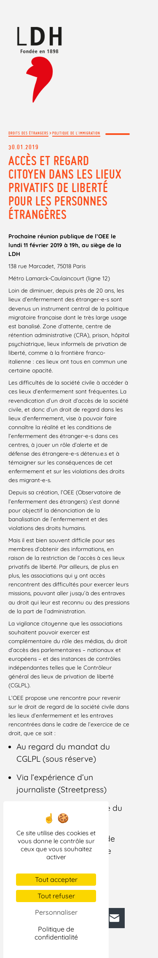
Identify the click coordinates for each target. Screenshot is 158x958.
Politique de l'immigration (76, 133)
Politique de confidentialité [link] (56, 933)
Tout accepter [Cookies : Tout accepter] (56, 879)
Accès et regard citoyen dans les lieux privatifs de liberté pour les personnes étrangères (65, 187)
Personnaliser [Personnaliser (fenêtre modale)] (56, 912)
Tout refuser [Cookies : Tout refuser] (56, 896)
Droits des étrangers (28, 133)
